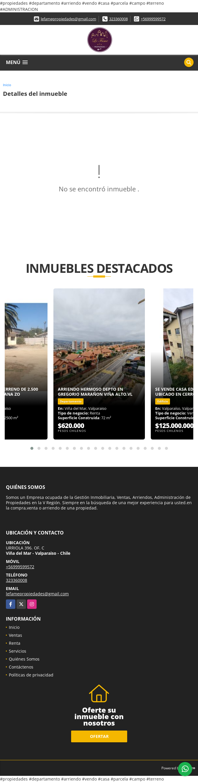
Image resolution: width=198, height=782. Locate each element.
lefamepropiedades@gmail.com (68, 18)
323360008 (118, 18)
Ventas (15, 635)
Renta (14, 643)
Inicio (7, 85)
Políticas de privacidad (31, 675)
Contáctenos (21, 667)
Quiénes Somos (24, 659)
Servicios (17, 651)
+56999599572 (153, 18)
